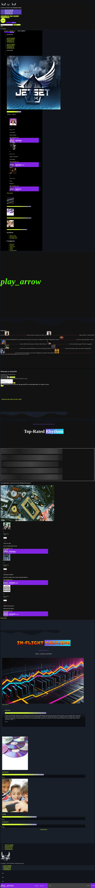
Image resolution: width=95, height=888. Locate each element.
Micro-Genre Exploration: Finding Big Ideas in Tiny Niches (19, 824)
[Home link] (9, 5)
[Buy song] (7, 548)
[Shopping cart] (5, 16)
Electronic (12, 244)
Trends (11, 249)
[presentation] (11, 271)
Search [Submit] (17, 24)
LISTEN (5, 17)
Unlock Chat (12, 377)
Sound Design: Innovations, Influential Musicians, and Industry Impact (25, 713)
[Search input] (7, 25)
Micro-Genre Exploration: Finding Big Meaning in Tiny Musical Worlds (23, 774)
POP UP (11, 22)
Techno (11, 247)
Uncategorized (13, 250)
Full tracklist (4, 618)
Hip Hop (12, 245)
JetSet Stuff (12, 246)
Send (2, 385)
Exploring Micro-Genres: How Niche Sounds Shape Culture (19, 817)
